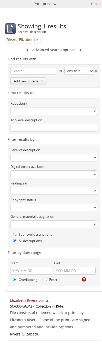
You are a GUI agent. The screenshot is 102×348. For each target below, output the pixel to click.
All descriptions (27, 240)
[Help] (83, 279)
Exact (50, 279)
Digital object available (27, 166)
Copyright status (23, 200)
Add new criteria (28, 81)
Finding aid (19, 183)
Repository (19, 103)
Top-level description (26, 120)
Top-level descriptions (32, 234)
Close (95, 3)
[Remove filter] (37, 39)
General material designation (32, 216)
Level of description (25, 150)
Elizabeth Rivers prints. (30, 300)
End (57, 263)
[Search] (33, 71)
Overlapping (25, 279)
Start (14, 263)
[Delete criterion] (95, 70)
